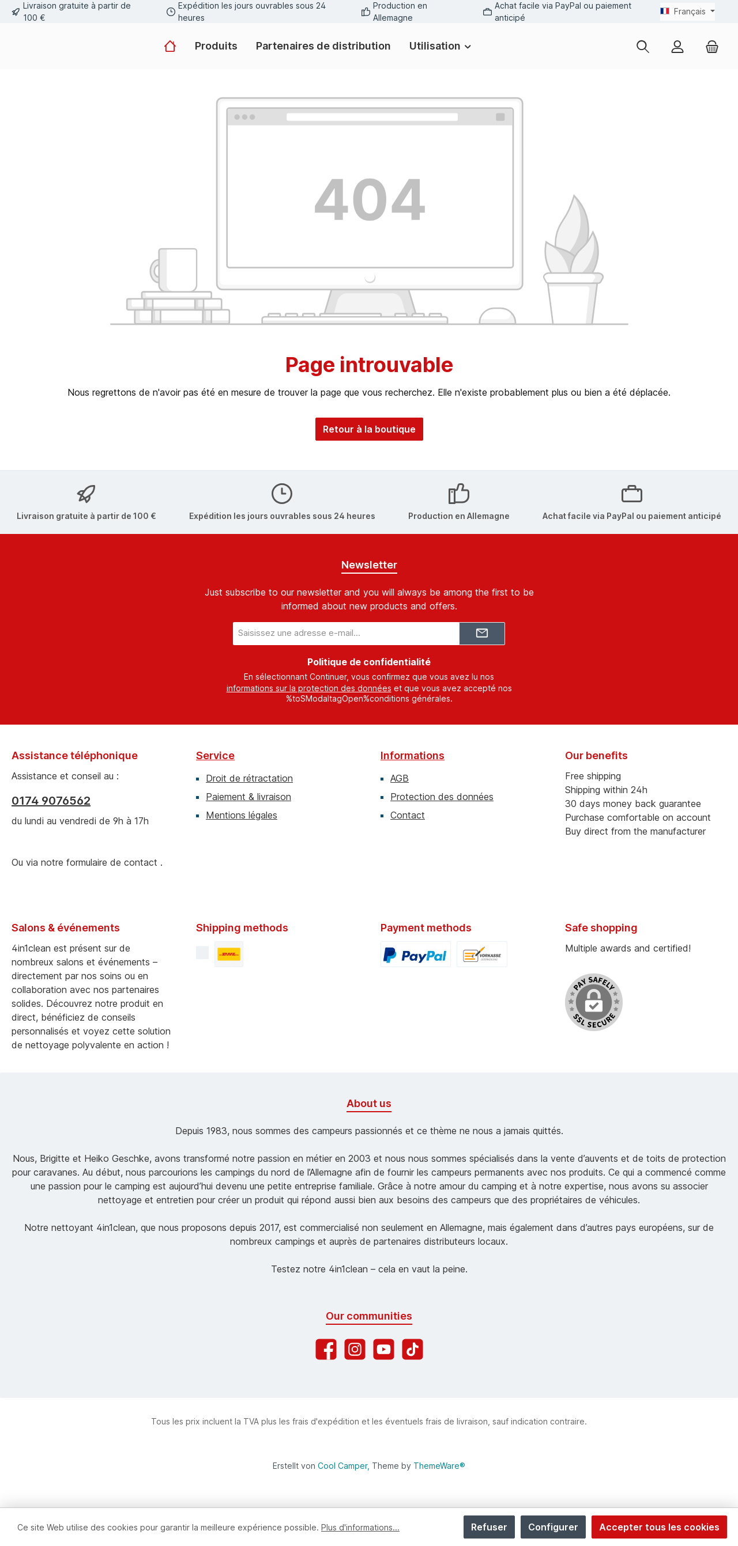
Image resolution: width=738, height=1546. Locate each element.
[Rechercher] (642, 58)
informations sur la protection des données (309, 683)
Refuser (489, 1527)
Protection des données (442, 791)
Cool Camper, (344, 1466)
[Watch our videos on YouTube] (384, 1344)
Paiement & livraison (248, 791)
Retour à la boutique (369, 454)
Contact (407, 810)
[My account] (677, 58)
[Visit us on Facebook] (326, 1344)
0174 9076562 (51, 795)
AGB (399, 773)
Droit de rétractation (249, 773)
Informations (413, 750)
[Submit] (482, 629)
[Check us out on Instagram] (355, 1344)
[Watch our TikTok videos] (413, 1344)
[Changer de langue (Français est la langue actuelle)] (687, 11)
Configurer (553, 1527)
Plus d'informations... (360, 1527)
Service (215, 750)
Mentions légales (241, 810)
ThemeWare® (439, 1466)
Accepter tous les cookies (659, 1527)
